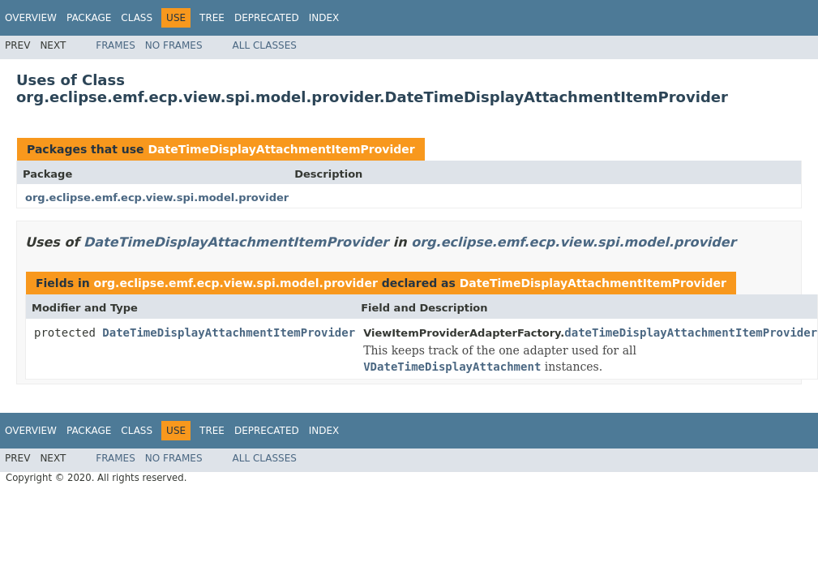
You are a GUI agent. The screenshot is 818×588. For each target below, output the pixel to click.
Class (136, 18)
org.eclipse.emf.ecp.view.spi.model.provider (157, 197)
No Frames (174, 45)
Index (324, 18)
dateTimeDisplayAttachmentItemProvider (690, 332)
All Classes (265, 45)
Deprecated (266, 18)
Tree (212, 18)
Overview (31, 18)
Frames (115, 45)
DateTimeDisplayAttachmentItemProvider (281, 149)
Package (88, 18)
